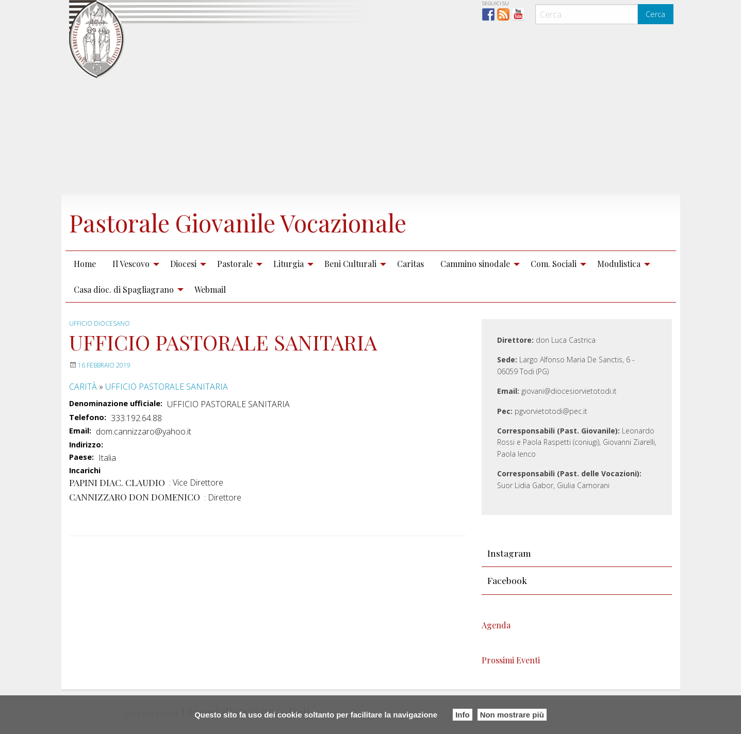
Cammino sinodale (475, 263)
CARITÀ (83, 386)
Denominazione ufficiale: (115, 403)
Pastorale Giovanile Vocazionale (244, 222)
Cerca (655, 14)
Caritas (410, 263)
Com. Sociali (554, 263)
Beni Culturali (350, 263)
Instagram (509, 553)
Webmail (210, 288)
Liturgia (288, 263)
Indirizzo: (86, 444)
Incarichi (85, 470)
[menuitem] (84, 263)
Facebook (507, 580)
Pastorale (235, 263)
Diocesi (183, 263)
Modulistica (618, 263)
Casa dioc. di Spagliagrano (124, 288)
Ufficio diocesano (99, 323)
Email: (80, 431)
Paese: (81, 457)
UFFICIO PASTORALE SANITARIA (166, 386)
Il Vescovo (131, 263)
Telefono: (87, 417)
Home (85, 263)
